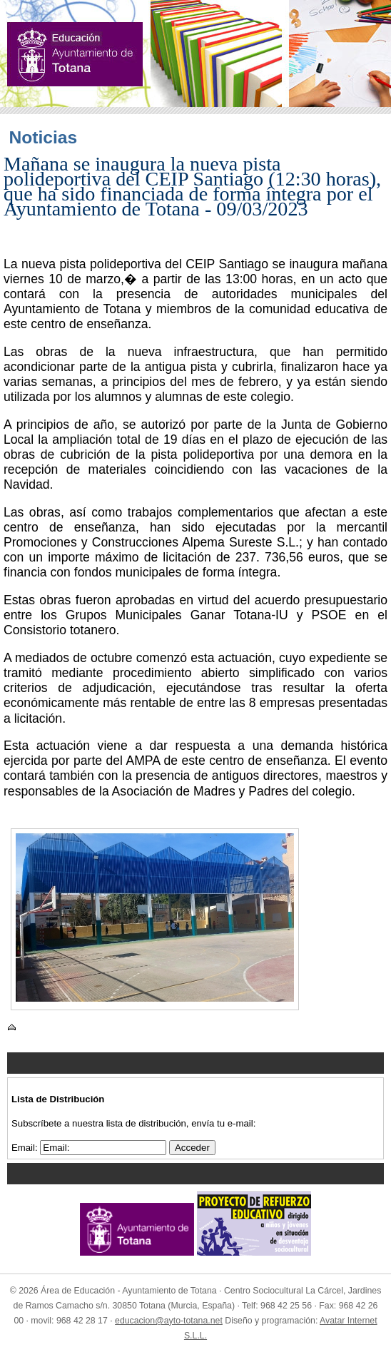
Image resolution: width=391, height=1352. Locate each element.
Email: (25, 1147)
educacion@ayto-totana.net (169, 1321)
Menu (195, 1063)
